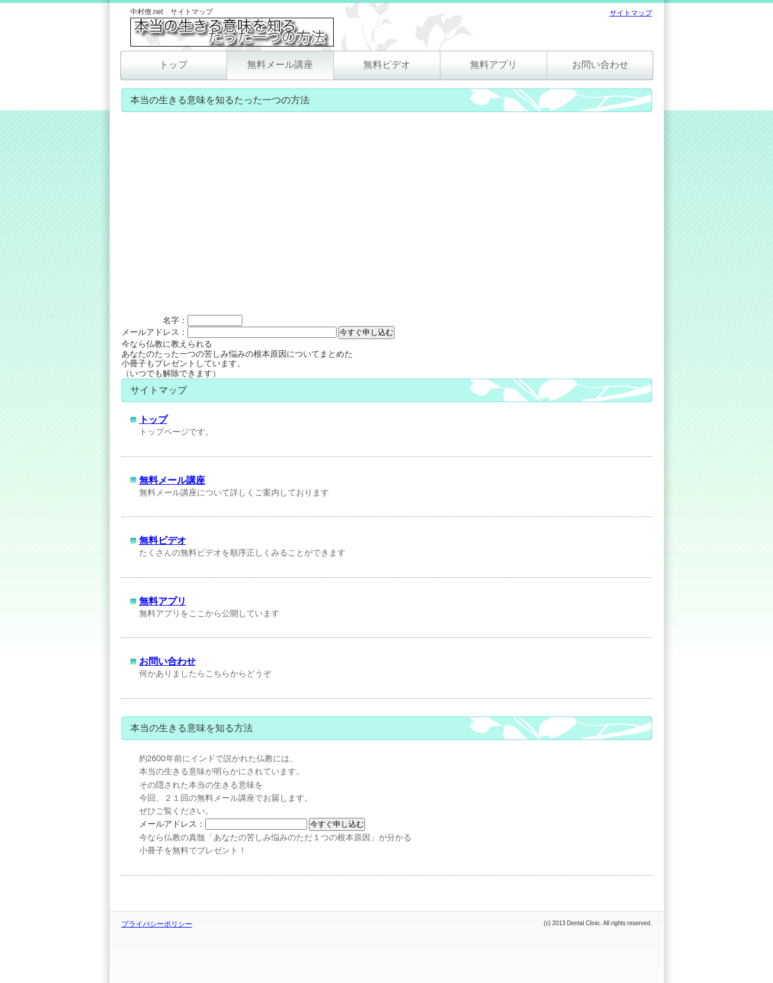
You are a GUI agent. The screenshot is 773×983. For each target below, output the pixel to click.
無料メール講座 (280, 65)
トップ (173, 65)
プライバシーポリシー (156, 924)
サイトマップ (631, 13)
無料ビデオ (386, 65)
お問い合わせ (600, 65)
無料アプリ (493, 65)
